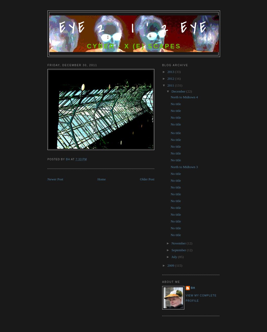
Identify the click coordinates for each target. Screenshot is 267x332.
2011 (171, 85)
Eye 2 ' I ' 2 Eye (134, 28)
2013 (171, 72)
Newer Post (55, 179)
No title (176, 104)
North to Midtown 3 (184, 167)
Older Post (147, 179)
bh (193, 288)
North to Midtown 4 (184, 97)
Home (102, 179)
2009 (171, 265)
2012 (171, 79)
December (179, 91)
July (175, 257)
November (179, 243)
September (179, 250)
